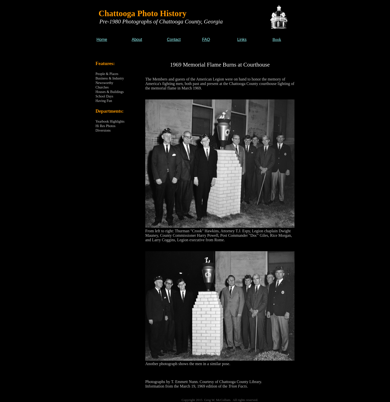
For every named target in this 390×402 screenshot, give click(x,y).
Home (102, 39)
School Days (104, 96)
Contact (174, 39)
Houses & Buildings (110, 92)
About (137, 39)
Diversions (103, 130)
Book (276, 39)
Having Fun (104, 101)
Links (241, 39)
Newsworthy (104, 83)
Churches (102, 87)
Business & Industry (110, 78)
